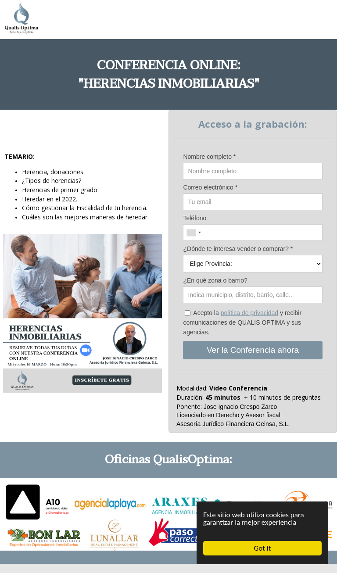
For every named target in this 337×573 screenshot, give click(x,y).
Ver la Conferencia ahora (253, 350)
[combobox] (193, 232)
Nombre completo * (209, 156)
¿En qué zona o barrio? (215, 280)
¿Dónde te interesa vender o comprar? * (238, 248)
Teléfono (194, 218)
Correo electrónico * (210, 187)
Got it (262, 548)
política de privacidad (250, 312)
